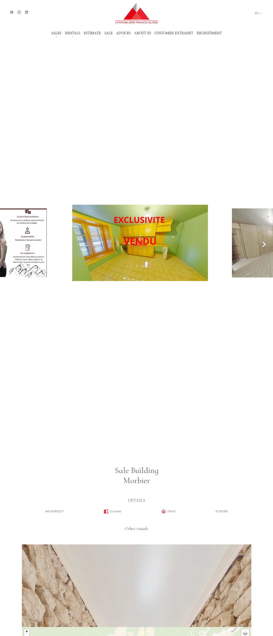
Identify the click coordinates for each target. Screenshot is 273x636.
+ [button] (26, 632)
